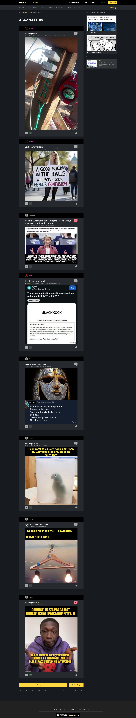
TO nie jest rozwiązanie (35, 364)
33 (45, 690)
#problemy (38, 445)
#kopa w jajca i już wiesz (62, 149)
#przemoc (42, 366)
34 (39, 690)
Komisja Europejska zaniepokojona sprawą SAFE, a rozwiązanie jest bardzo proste (48, 222)
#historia (38, 366)
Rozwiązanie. (32, 602)
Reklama (62, 709)
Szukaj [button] (113, 8)
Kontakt (55, 709)
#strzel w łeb (57, 283)
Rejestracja (113, 2)
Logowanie (104, 2)
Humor (29, 7)
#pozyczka (41, 225)
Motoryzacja (77, 7)
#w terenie (54, 35)
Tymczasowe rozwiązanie (36, 524)
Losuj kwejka (76, 685)
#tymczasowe (48, 35)
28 (75, 690)
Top (93, 2)
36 (27, 690)
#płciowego (47, 149)
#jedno (41, 283)
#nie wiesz (42, 149)
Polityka (51, 7)
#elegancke (51, 283)
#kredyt (37, 225)
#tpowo (44, 526)
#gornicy (47, 604)
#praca (32, 604)
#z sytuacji (45, 283)
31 (57, 690)
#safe (52, 225)
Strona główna (23, 12)
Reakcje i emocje (60, 7)
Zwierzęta (21, 7)
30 (63, 690)
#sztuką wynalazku (61, 35)
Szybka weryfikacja (34, 147)
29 (69, 690)
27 (82, 690)
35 (33, 690)
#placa (36, 604)
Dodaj (36, 2)
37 (20, 690)
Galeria (35, 7)
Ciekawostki (43, 7)
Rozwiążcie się (31, 443)
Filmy (85, 2)
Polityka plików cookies (82, 709)
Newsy (69, 7)
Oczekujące (75, 2)
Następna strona (42, 685)
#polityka (33, 225)
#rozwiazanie (41, 35)
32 (51, 690)
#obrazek (33, 366)
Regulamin (71, 709)
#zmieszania (53, 149)
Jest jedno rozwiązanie (35, 281)
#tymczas (39, 526)
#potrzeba (35, 35)
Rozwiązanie (31, 33)
